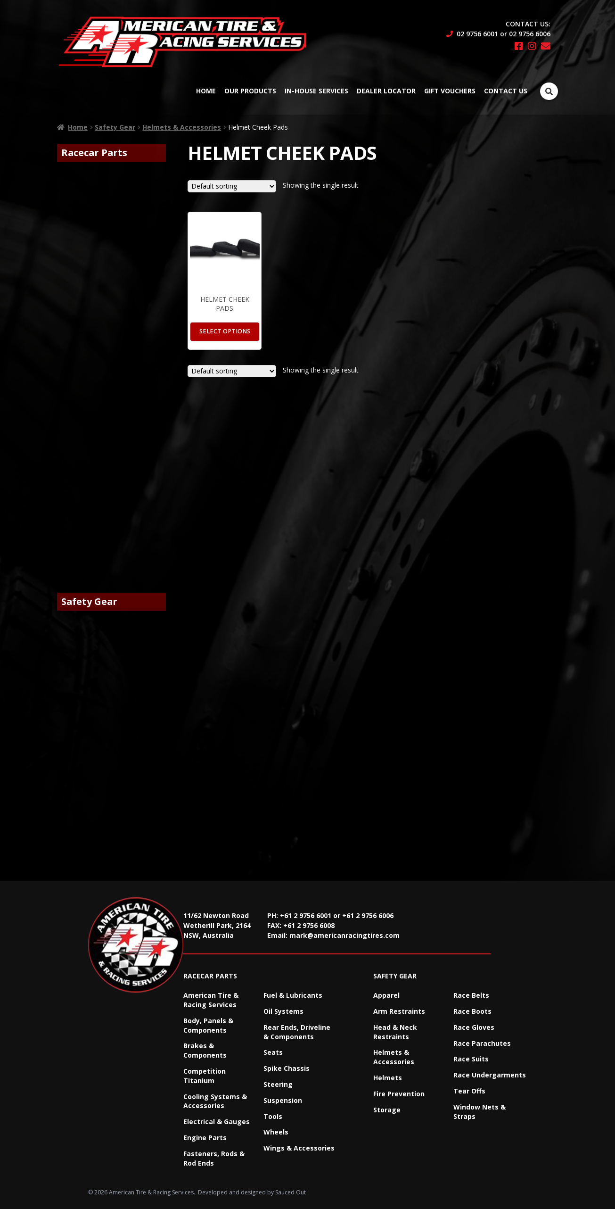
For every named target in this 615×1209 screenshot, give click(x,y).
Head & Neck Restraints (395, 1032)
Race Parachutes (482, 1043)
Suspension (282, 1100)
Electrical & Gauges (216, 1121)
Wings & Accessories (299, 1147)
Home (206, 90)
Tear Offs (469, 1090)
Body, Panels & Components (208, 1025)
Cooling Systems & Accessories (215, 1101)
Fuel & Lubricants (292, 995)
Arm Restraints (399, 1011)
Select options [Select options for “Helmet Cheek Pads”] (224, 331)
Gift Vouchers (450, 90)
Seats (273, 1052)
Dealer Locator (386, 90)
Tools (272, 1116)
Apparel (386, 995)
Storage (387, 1109)
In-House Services (316, 90)
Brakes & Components (205, 1050)
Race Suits (471, 1058)
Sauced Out (290, 1192)
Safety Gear (115, 127)
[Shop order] (232, 186)
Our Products (250, 90)
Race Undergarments (489, 1074)
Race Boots (472, 1011)
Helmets (387, 1077)
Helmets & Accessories (181, 127)
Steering (278, 1084)
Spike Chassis (286, 1068)
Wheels (275, 1131)
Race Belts (471, 995)
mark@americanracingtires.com (344, 935)
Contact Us (505, 90)
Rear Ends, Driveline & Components (296, 1032)
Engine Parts (205, 1137)
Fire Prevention (399, 1093)
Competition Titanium (204, 1076)
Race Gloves (473, 1027)
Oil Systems (283, 1011)
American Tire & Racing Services (210, 1000)
